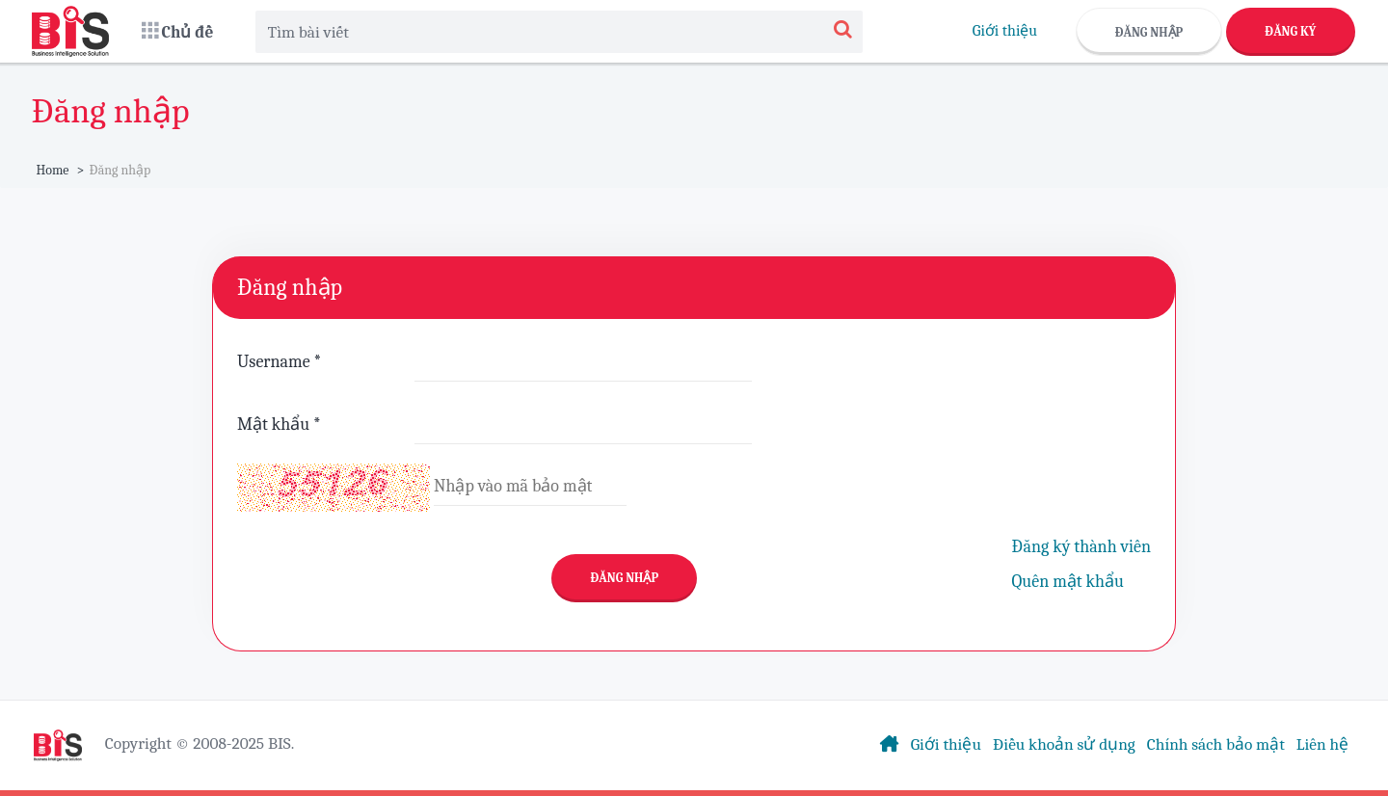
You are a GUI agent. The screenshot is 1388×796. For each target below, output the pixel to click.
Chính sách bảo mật (1216, 744)
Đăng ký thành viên (1081, 547)
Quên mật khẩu (1068, 581)
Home (53, 170)
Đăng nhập (1149, 32)
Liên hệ (1322, 744)
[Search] (843, 31)
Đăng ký (1290, 31)
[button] (177, 31)
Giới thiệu (1005, 31)
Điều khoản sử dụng (1064, 744)
